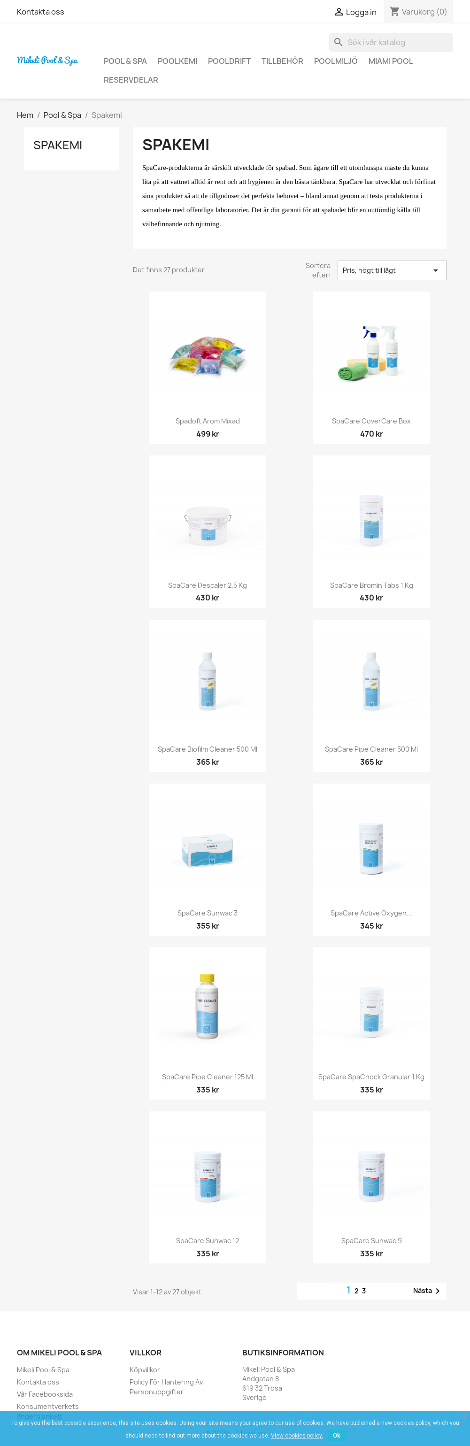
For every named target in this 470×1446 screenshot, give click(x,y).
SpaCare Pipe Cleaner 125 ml (207, 1076)
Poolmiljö (336, 61)
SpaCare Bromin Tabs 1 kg (371, 585)
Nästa (428, 1291)
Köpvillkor (145, 1369)
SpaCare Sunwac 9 (371, 1240)
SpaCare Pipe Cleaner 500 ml (371, 749)
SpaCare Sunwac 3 (207, 912)
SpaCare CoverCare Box (371, 420)
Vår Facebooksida (45, 1394)
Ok (336, 1435)
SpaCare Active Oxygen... (371, 912)
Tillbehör (282, 61)
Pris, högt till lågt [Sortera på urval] (392, 270)
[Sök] (391, 42)
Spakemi (57, 145)
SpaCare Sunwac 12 (207, 1240)
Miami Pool (391, 61)
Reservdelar (131, 80)
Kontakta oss (40, 12)
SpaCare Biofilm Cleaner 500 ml (207, 749)
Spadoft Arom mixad (208, 420)
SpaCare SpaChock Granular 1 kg (371, 1076)
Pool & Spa (125, 61)
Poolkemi (177, 61)
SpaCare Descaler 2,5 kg (207, 585)
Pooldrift (229, 61)
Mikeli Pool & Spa (43, 1369)
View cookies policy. (297, 1435)
